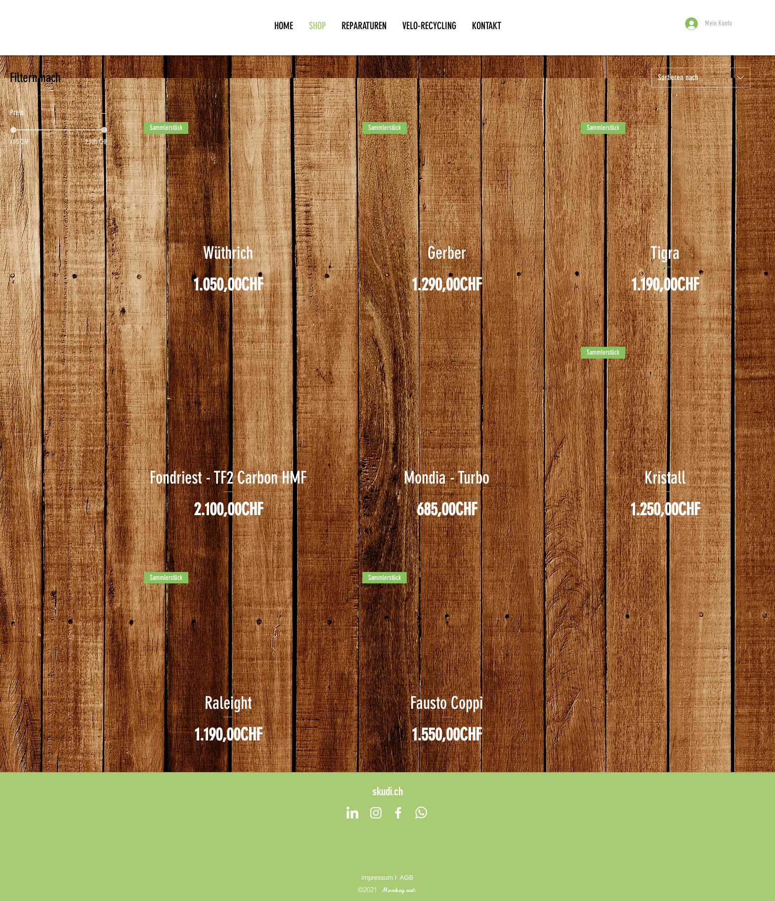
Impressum (377, 877)
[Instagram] (376, 812)
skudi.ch (387, 793)
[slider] (13, 130)
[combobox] (700, 77)
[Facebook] (398, 812)
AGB (406, 877)
